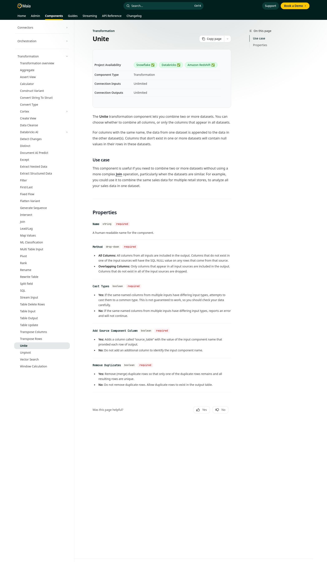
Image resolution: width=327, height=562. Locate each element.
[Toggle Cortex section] (42, 111)
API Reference (112, 17)
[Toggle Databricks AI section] (42, 132)
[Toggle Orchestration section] (42, 41)
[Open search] (163, 6)
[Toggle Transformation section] (42, 56)
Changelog (134, 17)
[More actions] (227, 38)
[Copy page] (211, 38)
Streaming (90, 17)
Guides (73, 17)
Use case (259, 38)
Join (119, 174)
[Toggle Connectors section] (42, 27)
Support (270, 6)
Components (54, 17)
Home (22, 17)
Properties (260, 45)
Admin (35, 17)
